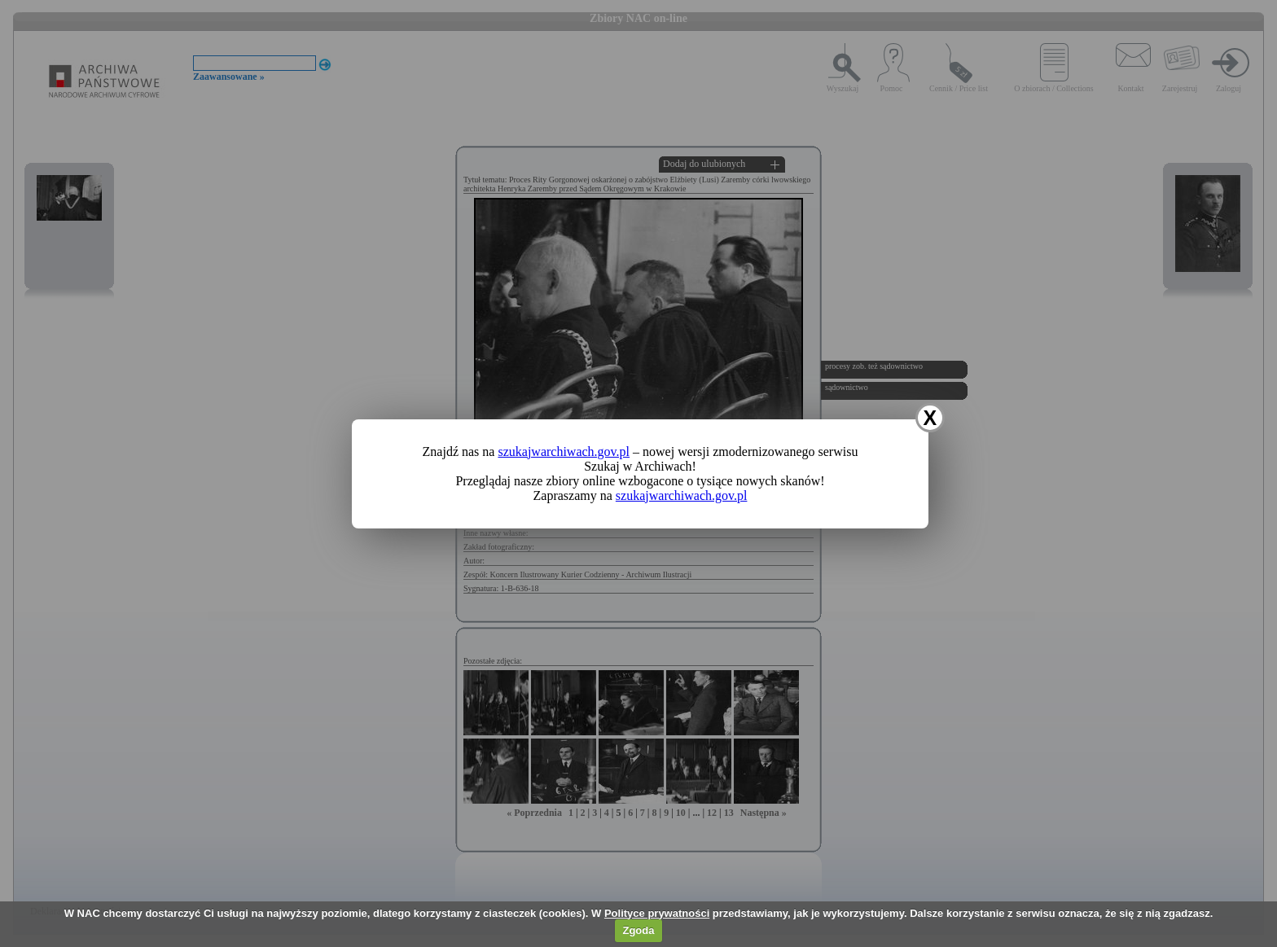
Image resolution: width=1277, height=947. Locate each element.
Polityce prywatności (656, 913)
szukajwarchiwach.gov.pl (564, 451)
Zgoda (638, 930)
